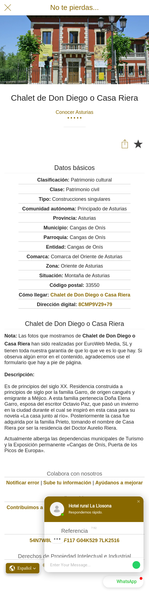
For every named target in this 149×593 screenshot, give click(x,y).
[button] (138, 501)
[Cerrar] (7, 7)
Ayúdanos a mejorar (119, 482)
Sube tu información (67, 482)
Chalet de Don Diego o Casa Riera (90, 295)
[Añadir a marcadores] (138, 143)
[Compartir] (124, 143)
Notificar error (22, 482)
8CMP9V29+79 (95, 304)
